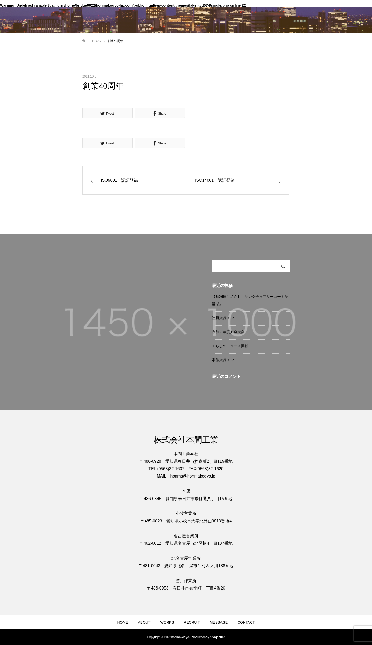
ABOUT (144, 622)
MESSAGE (219, 622)
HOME (122, 622)
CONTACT (246, 622)
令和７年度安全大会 (228, 332)
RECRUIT (192, 622)
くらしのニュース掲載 (230, 346)
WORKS (167, 622)
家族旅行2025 (223, 360)
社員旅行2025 (223, 318)
